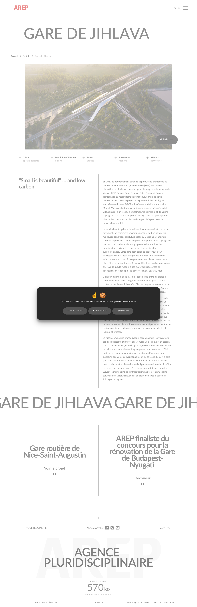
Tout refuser (100, 310)
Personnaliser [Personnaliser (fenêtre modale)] (123, 311)
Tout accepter (75, 310)
